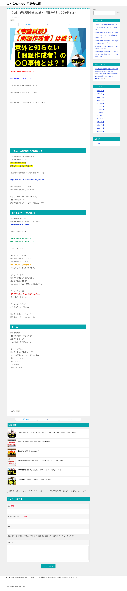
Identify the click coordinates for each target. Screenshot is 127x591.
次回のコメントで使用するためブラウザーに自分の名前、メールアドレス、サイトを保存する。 (42, 536)
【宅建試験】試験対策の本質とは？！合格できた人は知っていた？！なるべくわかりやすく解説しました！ (69, 491)
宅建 (12, 20)
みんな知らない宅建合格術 (24, 3)
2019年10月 (101, 119)
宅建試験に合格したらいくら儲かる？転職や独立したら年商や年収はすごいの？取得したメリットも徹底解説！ (47, 432)
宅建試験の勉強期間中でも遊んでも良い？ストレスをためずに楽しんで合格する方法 (40, 460)
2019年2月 (100, 125)
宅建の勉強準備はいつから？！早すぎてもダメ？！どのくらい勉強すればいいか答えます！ (106, 35)
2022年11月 (101, 94)
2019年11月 (101, 115)
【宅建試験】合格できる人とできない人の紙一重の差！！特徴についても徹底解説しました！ (28, 491)
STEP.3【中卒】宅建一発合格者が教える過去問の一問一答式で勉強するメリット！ (40, 470)
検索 (94, 9)
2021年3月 (100, 109)
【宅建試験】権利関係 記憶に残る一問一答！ (30, 451)
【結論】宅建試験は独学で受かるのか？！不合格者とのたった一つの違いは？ (106, 27)
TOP (17, 577)
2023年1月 (100, 91)
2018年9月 (100, 128)
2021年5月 (100, 103)
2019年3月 (100, 122)
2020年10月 (101, 112)
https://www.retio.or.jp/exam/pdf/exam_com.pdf (27, 180)
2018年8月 (100, 131)
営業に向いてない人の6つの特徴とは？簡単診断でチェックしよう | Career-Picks (106, 76)
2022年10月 (101, 97)
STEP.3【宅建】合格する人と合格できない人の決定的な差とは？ (35, 479)
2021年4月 (100, 106)
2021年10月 (101, 100)
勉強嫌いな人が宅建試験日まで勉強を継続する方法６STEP (34, 441)
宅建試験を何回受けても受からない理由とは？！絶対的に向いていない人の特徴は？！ (106, 54)
